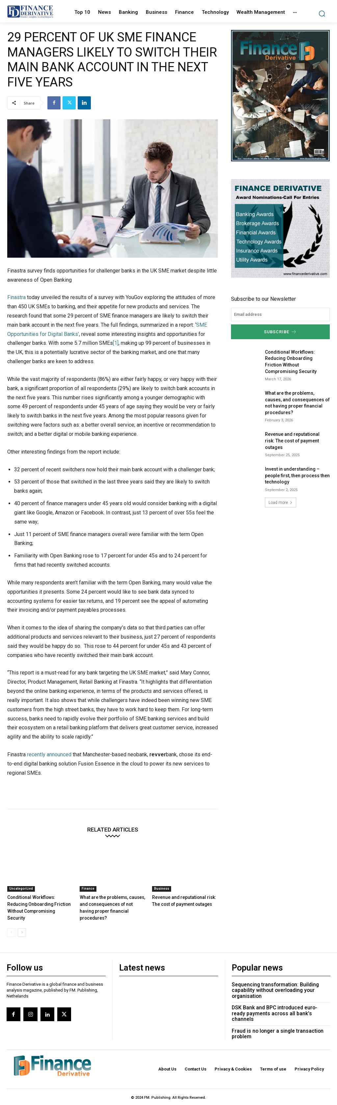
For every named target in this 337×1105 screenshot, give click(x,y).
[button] (321, 13)
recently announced (49, 799)
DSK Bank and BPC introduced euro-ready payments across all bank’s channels (281, 1045)
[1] (115, 387)
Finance (88, 933)
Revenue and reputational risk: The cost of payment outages (292, 484)
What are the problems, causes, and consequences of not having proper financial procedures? (112, 948)
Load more (281, 545)
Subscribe (280, 375)
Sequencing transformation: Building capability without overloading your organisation (275, 1025)
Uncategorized (21, 933)
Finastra (16, 342)
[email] (280, 358)
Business (161, 933)
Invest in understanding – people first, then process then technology (297, 518)
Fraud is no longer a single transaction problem (277, 1062)
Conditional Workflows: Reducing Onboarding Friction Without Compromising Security (39, 948)
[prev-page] (11, 969)
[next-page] (22, 969)
